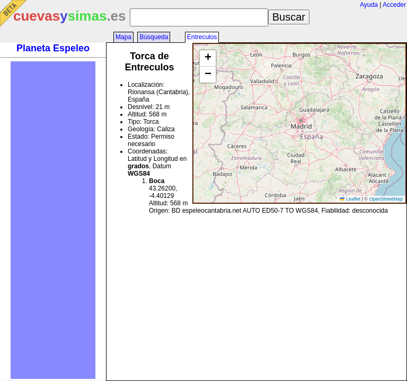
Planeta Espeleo (53, 48)
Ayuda (369, 4)
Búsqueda (153, 37)
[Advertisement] (53, 220)
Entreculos (202, 37)
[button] (208, 58)
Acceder (394, 4)
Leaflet (350, 199)
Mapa (123, 37)
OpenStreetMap (386, 199)
